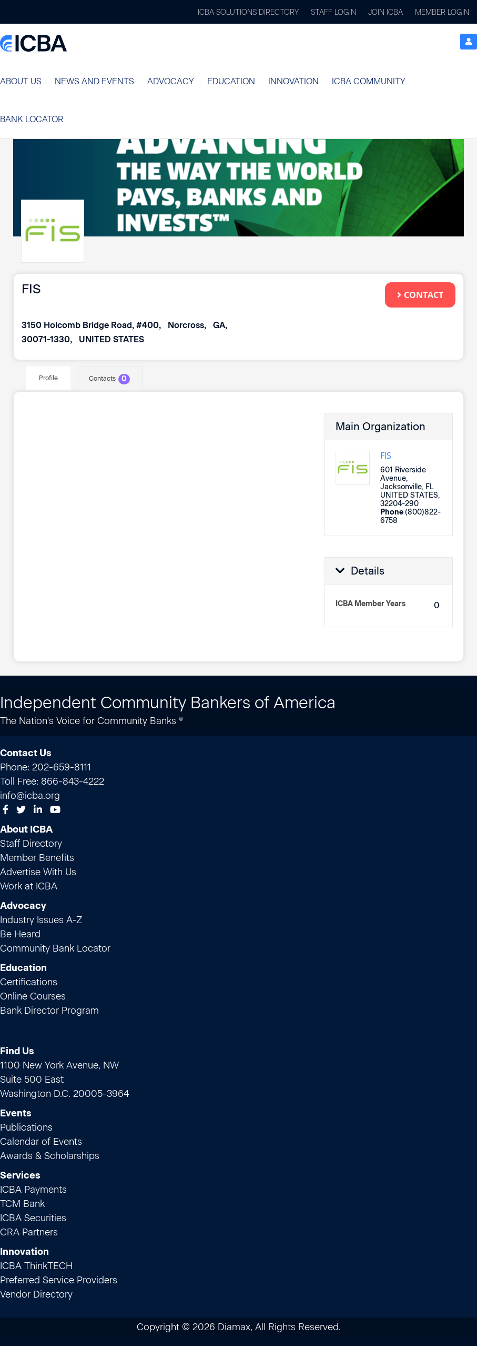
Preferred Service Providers (58, 1280)
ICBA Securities (33, 1218)
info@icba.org (30, 795)
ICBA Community (368, 81)
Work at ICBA (28, 886)
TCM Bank (22, 1204)
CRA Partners (29, 1232)
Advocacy (170, 81)
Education (231, 81)
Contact (420, 294)
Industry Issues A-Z (41, 920)
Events (16, 1113)
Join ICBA (385, 12)
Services (20, 1175)
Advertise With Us (38, 872)
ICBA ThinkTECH (36, 1266)
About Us (21, 81)
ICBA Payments (33, 1189)
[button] (21, 82)
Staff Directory (31, 843)
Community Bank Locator (55, 948)
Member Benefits (37, 858)
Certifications (28, 982)
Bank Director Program (49, 1010)
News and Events (94, 81)
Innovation (293, 81)
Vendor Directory (36, 1294)
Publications (26, 1127)
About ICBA (26, 829)
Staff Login (333, 12)
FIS (385, 455)
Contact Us (26, 753)
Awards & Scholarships (49, 1156)
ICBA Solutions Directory (248, 12)
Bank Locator (31, 119)
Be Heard (20, 934)
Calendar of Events (41, 1141)
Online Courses (33, 996)
